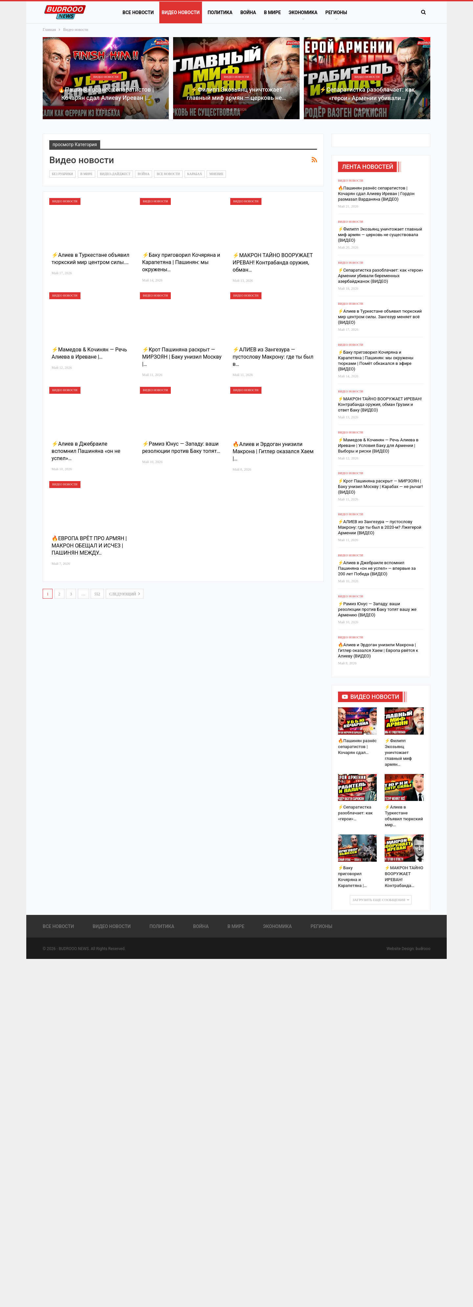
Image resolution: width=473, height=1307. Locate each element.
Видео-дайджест (115, 174)
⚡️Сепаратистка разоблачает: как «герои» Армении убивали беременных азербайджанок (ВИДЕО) (380, 276)
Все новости (138, 12)
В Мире (272, 12)
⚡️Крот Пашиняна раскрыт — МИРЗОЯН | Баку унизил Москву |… (182, 356)
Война (248, 12)
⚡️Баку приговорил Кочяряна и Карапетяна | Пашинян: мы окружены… (181, 262)
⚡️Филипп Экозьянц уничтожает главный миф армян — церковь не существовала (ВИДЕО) (380, 235)
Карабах (194, 174)
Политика (220, 12)
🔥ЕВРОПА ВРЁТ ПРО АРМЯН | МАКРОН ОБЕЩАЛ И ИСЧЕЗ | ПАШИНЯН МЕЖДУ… (89, 545)
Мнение (216, 174)
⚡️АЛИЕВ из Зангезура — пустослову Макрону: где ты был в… (273, 356)
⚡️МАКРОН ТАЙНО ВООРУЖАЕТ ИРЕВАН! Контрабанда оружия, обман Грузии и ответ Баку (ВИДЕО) (380, 404)
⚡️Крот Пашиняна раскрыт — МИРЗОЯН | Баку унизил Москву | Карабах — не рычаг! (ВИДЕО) (380, 486)
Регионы (336, 12)
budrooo (423, 948)
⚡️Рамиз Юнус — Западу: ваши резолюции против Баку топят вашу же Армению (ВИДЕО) (377, 609)
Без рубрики (62, 174)
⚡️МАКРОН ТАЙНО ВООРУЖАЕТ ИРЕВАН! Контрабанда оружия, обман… (273, 262)
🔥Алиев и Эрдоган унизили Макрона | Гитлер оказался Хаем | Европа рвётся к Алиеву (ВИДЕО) (378, 650)
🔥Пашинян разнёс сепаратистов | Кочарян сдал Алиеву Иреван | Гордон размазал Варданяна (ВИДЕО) (376, 194)
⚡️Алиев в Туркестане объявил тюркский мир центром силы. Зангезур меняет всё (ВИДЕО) (380, 317)
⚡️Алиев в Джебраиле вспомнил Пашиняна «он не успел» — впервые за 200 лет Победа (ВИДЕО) (377, 568)
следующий (124, 593)
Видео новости (181, 12)
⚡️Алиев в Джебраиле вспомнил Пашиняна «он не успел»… (86, 451)
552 (97, 594)
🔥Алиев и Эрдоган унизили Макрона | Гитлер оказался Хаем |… (273, 451)
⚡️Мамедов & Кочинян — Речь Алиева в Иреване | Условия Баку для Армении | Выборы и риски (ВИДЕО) (378, 445)
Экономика (303, 12)
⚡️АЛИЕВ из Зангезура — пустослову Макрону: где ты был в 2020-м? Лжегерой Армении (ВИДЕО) (379, 527)
